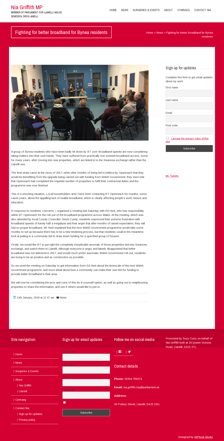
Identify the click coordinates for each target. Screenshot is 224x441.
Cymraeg (183, 10)
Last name (172, 100)
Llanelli (23, 391)
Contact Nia (202, 10)
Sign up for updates (30, 413)
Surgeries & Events (146, 10)
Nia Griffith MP (26, 7)
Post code (172, 125)
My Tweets (172, 175)
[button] (80, 103)
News (124, 10)
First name (172, 87)
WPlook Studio (203, 437)
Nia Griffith (25, 385)
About (168, 10)
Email (169, 112)
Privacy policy (27, 419)
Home (113, 10)
